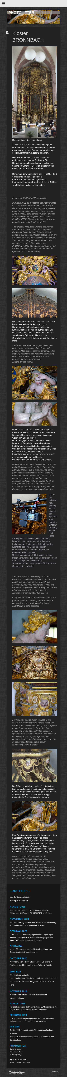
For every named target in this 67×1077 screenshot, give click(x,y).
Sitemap (22, 1072)
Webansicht (54, 1071)
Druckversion (14, 1072)
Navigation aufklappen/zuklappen (33, 3)
